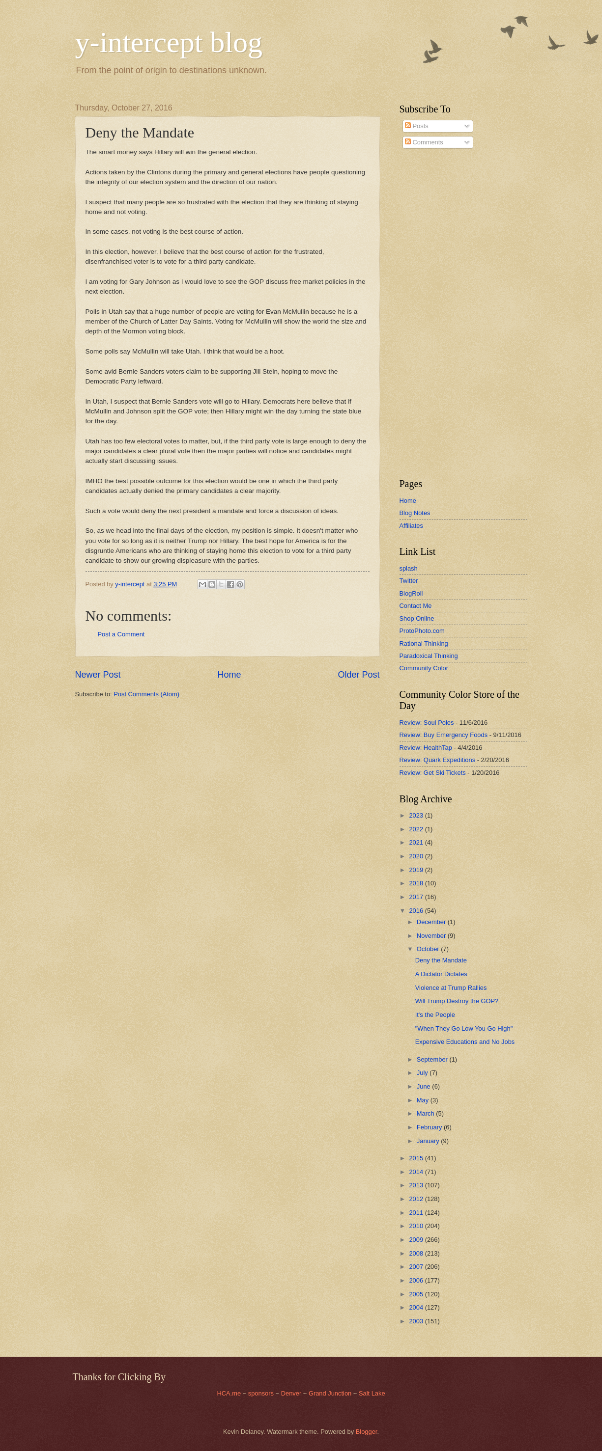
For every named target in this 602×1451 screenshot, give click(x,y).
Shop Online (417, 618)
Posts (417, 126)
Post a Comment (121, 634)
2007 (417, 1266)
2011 (417, 1212)
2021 (417, 842)
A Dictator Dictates (441, 974)
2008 (417, 1253)
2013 (417, 1185)
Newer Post (98, 675)
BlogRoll (411, 593)
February (430, 1127)
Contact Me (416, 605)
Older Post (358, 675)
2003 (417, 1321)
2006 (417, 1280)
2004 (417, 1307)
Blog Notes (415, 513)
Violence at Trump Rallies (451, 987)
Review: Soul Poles (427, 722)
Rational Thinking (424, 643)
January (429, 1141)
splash (409, 568)
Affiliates (411, 525)
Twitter (409, 580)
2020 (417, 856)
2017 (417, 897)
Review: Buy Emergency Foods (444, 735)
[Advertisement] (429, 313)
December (432, 922)
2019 (417, 870)
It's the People (435, 1014)
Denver (292, 1393)
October (429, 949)
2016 (417, 910)
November (432, 935)
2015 (417, 1158)
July (423, 1072)
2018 (417, 883)
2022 (417, 829)
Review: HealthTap (426, 747)
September (433, 1059)
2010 (417, 1226)
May (423, 1100)
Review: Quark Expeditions (438, 760)
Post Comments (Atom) (146, 694)
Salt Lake (372, 1393)
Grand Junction (330, 1393)
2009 (417, 1239)
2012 (417, 1199)
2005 (417, 1294)
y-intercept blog (169, 42)
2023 (417, 815)
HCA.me (229, 1393)
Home (229, 675)
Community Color (424, 668)
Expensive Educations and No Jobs (465, 1041)
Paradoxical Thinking (429, 655)
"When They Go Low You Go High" (464, 1028)
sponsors (262, 1393)
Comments (424, 142)
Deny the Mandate (441, 960)
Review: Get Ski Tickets (433, 772)
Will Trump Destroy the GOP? (457, 1001)
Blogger (366, 1431)
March (426, 1113)
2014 (417, 1172)
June (424, 1086)
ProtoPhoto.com (422, 630)
